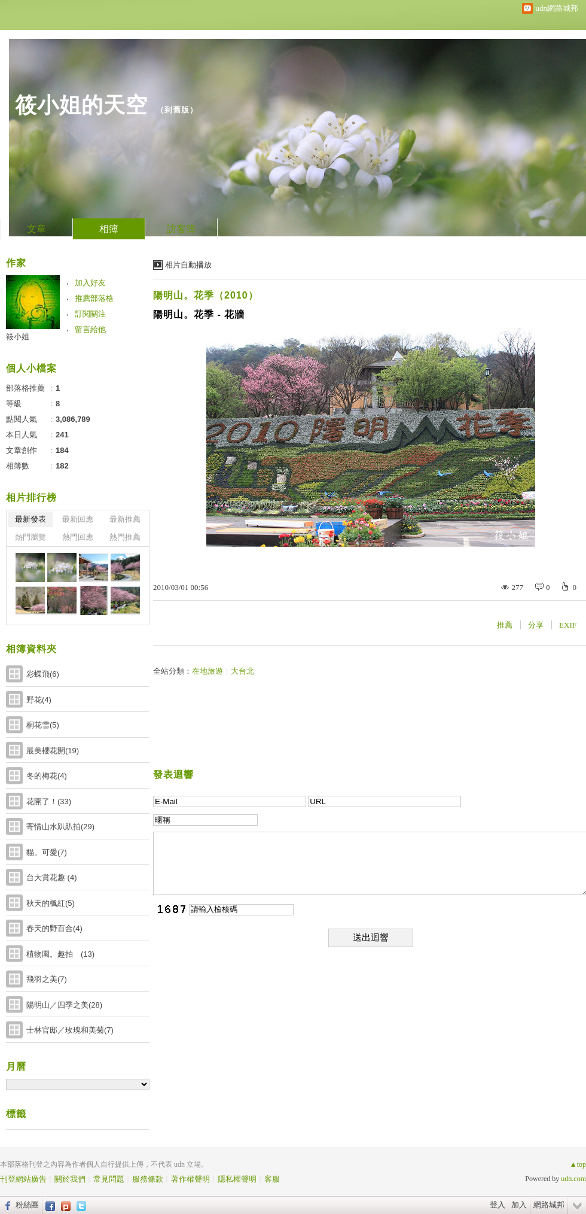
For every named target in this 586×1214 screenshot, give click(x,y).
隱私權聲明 (237, 1179)
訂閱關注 (90, 313)
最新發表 (30, 519)
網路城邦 (548, 1204)
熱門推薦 (125, 537)
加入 (519, 1204)
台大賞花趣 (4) (51, 877)
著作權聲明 (190, 1179)
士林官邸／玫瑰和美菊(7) (70, 1030)
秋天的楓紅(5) (50, 903)
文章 (36, 229)
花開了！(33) (48, 801)
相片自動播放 (188, 264)
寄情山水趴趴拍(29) (60, 826)
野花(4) (38, 699)
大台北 (242, 671)
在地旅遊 (207, 671)
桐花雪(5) (42, 724)
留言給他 (90, 329)
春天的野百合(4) (54, 928)
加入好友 (90, 282)
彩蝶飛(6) (42, 674)
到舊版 (177, 109)
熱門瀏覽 (30, 537)
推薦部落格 (94, 298)
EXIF (567, 624)
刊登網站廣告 (23, 1179)
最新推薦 (125, 519)
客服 (272, 1179)
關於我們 (70, 1179)
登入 (497, 1204)
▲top (578, 1164)
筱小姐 (17, 336)
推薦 (504, 624)
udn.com (573, 1179)
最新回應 (77, 519)
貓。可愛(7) (46, 852)
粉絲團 (27, 1204)
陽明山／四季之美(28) (64, 1004)
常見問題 (108, 1179)
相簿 (108, 229)
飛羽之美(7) (46, 979)
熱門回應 (77, 537)
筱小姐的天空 (81, 105)
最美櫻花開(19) (52, 750)
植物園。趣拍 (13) (60, 954)
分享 (536, 624)
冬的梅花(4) (46, 775)
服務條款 (147, 1179)
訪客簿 (181, 229)
